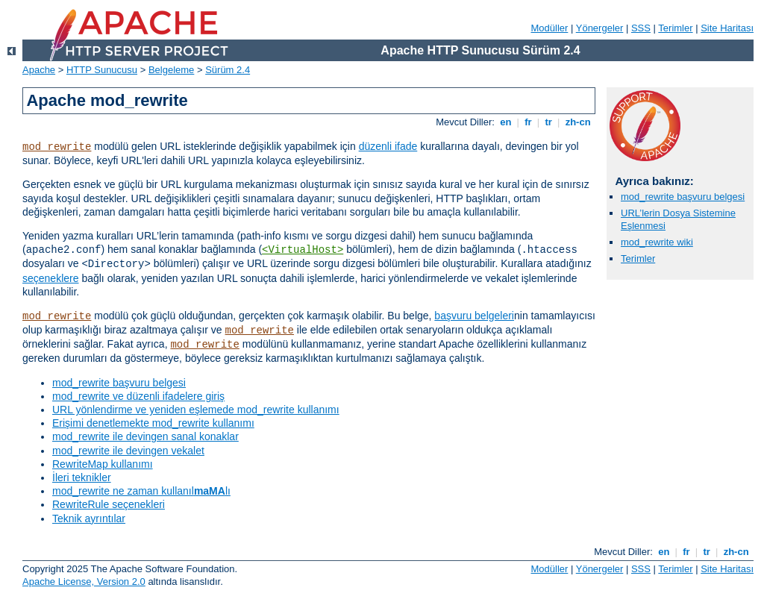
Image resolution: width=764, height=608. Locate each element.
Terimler (675, 28)
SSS (641, 28)
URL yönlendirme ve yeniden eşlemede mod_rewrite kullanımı (195, 410)
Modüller (550, 28)
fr (528, 122)
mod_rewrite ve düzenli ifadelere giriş (138, 396)
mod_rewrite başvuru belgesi (119, 383)
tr (548, 122)
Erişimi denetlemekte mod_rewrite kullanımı (153, 423)
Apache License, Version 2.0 (83, 581)
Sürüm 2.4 (227, 69)
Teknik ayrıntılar (88, 518)
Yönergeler (600, 28)
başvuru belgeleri (474, 316)
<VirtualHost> (302, 250)
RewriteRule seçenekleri (108, 504)
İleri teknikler (81, 477)
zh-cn (578, 122)
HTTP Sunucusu (101, 69)
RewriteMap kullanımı (102, 464)
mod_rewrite (56, 147)
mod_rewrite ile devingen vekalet (128, 451)
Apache (38, 69)
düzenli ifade (388, 146)
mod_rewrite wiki (657, 242)
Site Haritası (727, 28)
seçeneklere (50, 278)
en (506, 122)
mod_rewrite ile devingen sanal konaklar (145, 436)
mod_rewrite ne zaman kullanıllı (141, 491)
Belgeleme (171, 69)
